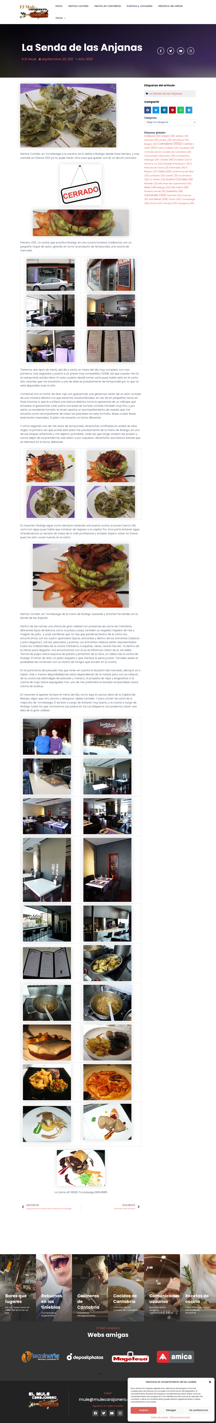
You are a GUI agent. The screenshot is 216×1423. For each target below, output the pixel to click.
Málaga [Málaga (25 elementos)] (163, 183)
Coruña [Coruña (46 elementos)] (167, 155)
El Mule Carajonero (108, 1324)
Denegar (171, 1410)
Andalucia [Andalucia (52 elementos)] (152, 131)
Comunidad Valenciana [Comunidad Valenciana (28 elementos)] (160, 151)
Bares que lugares (16, 1295)
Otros (190, 10)
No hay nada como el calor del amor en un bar (17, 1306)
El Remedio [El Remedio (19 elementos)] (177, 163)
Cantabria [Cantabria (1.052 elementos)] (170, 140)
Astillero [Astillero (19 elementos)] (182, 131)
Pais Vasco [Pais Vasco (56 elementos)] (180, 183)
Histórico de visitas (168, 10)
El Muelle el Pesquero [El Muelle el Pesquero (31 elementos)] (176, 159)
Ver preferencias (198, 1410)
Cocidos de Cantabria (125, 1295)
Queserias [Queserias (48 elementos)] (174, 187)
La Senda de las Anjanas (166, 89)
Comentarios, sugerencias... (49, 1310)
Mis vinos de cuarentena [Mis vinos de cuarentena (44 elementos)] (175, 179)
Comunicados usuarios (165, 1295)
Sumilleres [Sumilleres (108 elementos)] (158, 195)
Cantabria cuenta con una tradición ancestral (197, 1306)
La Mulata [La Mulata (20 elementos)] (157, 171)
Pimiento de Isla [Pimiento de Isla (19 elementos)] (154, 187)
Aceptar (143, 1410)
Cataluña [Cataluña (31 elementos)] (186, 143)
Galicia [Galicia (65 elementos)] (164, 167)
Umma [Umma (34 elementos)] (156, 199)
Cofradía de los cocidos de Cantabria (125, 1305)
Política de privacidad (180, 1417)
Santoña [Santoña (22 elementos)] (174, 191)
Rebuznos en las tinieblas (52, 1297)
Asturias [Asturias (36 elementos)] (151, 135)
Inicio (60, 10)
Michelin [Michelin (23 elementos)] (151, 179)
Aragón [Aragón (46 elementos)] (168, 131)
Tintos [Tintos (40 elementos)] (174, 195)
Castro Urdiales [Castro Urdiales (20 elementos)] (168, 143)
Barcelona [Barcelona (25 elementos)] (181, 135)
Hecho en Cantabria (107, 10)
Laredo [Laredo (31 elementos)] (172, 171)
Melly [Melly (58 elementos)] (187, 175)
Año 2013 (85, 55)
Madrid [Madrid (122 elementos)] (173, 175)
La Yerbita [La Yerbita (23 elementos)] (157, 175)
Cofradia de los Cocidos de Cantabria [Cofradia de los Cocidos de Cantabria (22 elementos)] (167, 147)
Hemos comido (79, 10)
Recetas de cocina (197, 1295)
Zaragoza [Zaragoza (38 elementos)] (186, 199)
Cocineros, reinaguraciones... (87, 1310)
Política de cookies (159, 1417)
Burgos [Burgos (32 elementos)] (150, 139)
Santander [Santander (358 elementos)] (155, 191)
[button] (210, 1381)
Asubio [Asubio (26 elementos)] (165, 135)
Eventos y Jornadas (138, 10)
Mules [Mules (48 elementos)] (150, 183)
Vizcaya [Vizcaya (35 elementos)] (170, 199)
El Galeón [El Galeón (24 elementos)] (181, 155)
